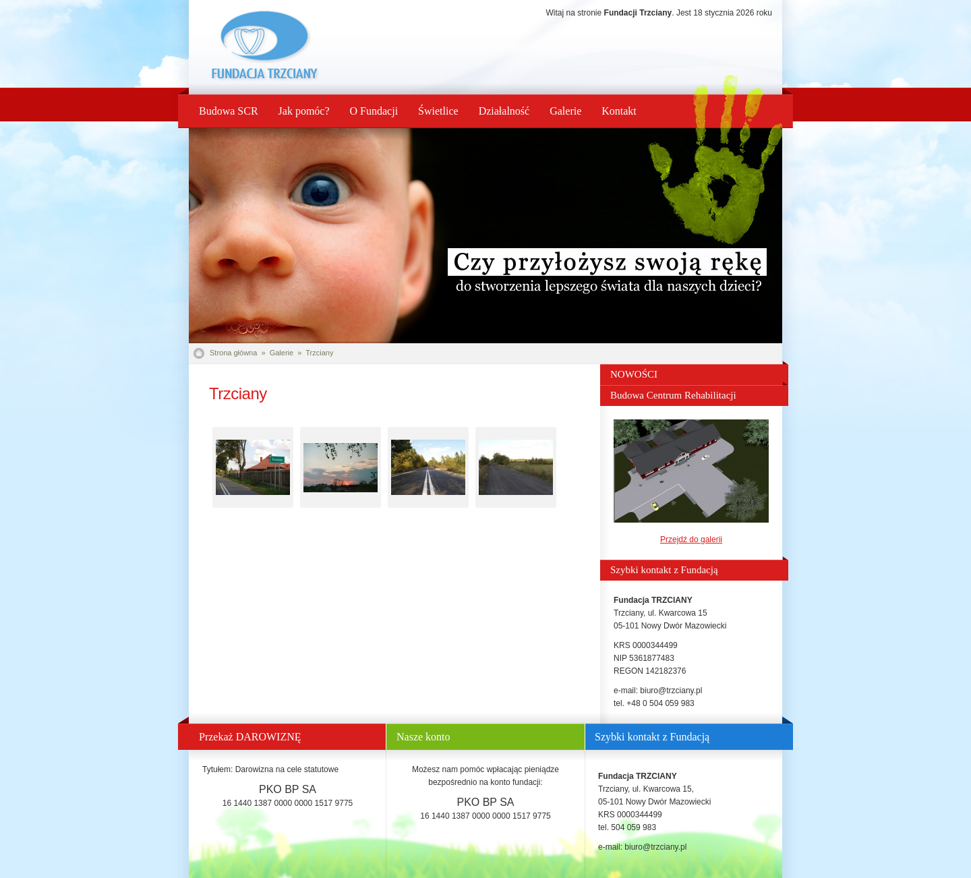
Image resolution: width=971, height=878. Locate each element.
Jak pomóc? (304, 111)
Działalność (504, 111)
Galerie (565, 111)
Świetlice (438, 111)
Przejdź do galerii (691, 539)
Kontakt (619, 111)
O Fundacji (374, 111)
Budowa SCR (228, 111)
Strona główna (233, 353)
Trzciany (319, 353)
